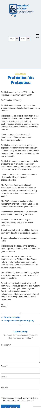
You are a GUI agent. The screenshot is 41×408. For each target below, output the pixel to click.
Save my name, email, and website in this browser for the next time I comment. (20, 399)
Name (4, 366)
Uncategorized (20, 73)
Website (4, 387)
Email (4, 377)
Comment (6, 345)
